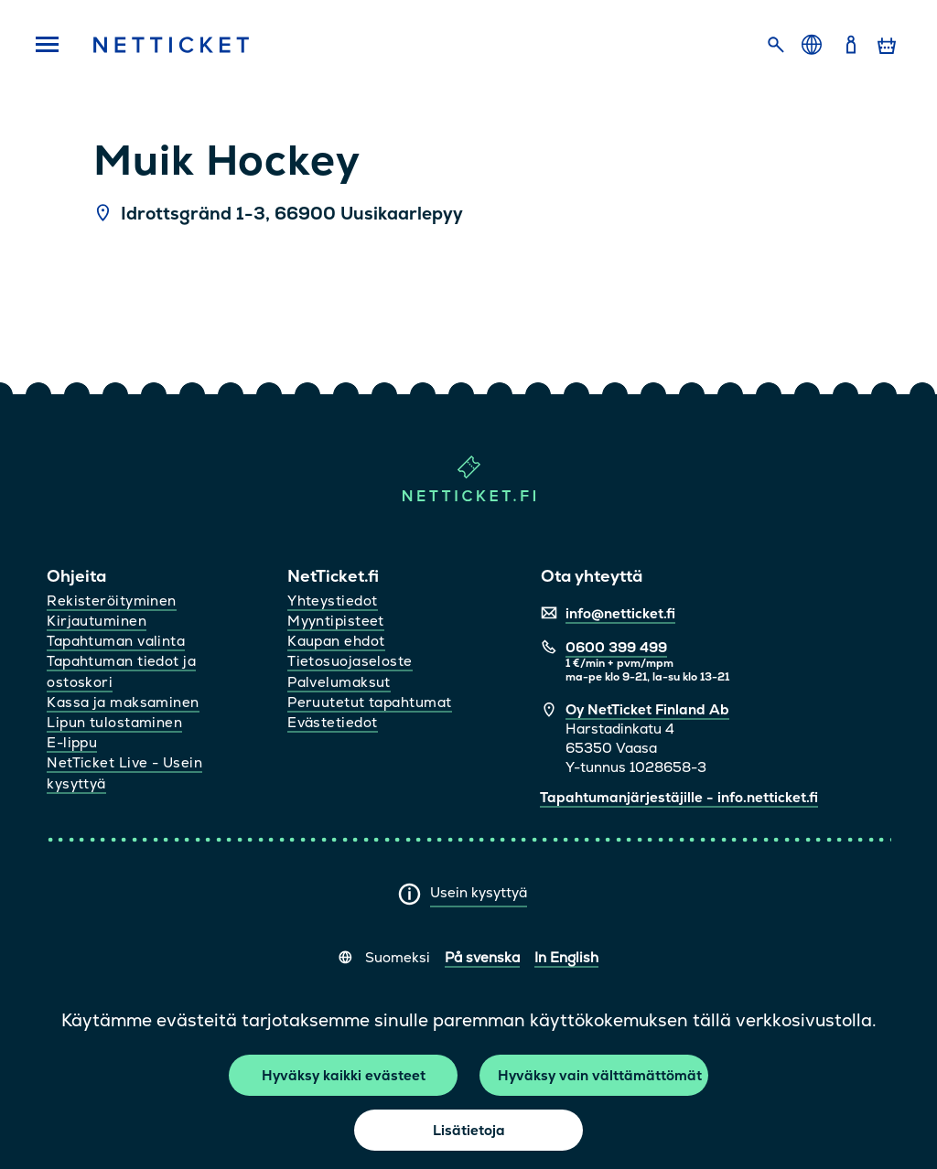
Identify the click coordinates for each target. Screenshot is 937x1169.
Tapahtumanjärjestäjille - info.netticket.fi (679, 797)
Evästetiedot (332, 722)
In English (566, 957)
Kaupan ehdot (335, 640)
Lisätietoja (469, 1130)
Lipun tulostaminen (114, 722)
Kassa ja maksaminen (123, 702)
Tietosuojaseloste (350, 661)
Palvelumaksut (339, 682)
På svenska (482, 957)
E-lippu (72, 742)
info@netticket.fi (620, 613)
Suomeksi (397, 957)
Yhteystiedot (332, 600)
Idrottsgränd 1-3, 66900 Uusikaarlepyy (292, 214)
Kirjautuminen (96, 620)
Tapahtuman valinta (116, 640)
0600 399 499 (616, 647)
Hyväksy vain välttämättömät (600, 1075)
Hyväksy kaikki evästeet (343, 1075)
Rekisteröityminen (112, 600)
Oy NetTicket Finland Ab (647, 709)
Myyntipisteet (335, 620)
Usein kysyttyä (478, 892)
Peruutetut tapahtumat (369, 702)
